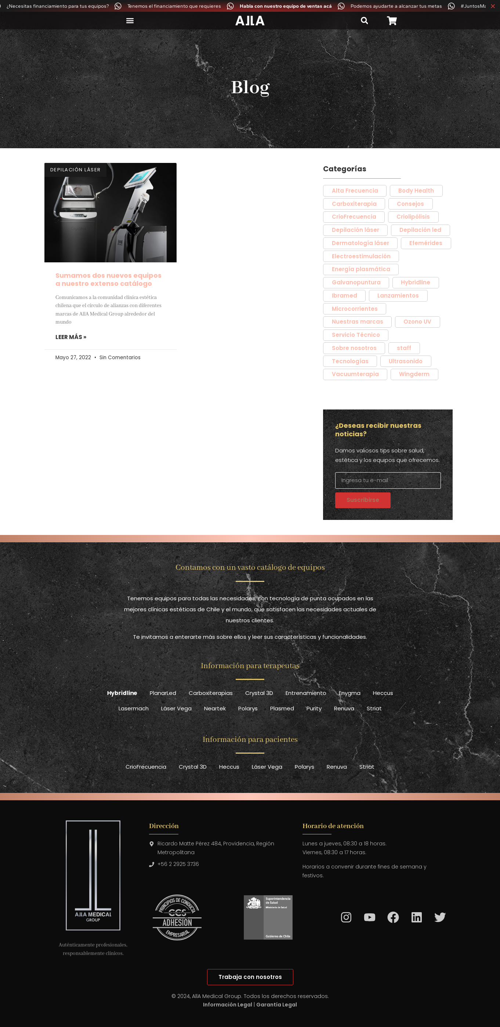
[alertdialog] (250, 6)
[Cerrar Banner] (493, 6)
